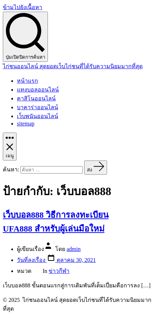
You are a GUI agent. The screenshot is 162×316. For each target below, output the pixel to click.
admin (74, 249)
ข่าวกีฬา (59, 271)
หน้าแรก (27, 81)
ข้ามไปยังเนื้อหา (22, 7)
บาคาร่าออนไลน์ (37, 107)
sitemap (26, 124)
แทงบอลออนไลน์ (38, 90)
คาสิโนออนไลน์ (36, 98)
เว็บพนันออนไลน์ (37, 116)
